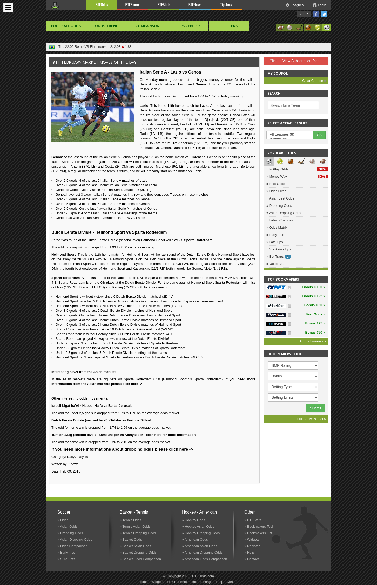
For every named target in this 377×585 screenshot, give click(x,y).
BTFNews (194, 4)
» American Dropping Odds (202, 552)
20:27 (304, 14)
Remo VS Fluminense (91, 47)
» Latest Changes (279, 220)
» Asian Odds (67, 526)
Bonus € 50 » (314, 305)
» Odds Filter (276, 191)
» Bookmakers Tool (258, 526)
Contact (232, 582)
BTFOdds (102, 4)
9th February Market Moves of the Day (95, 62)
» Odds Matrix (276, 227)
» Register (252, 546)
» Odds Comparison (72, 546)
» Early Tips (275, 235)
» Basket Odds (131, 539)
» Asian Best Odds (280, 198)
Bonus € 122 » (313, 296)
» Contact (251, 559)
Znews (73, 464)
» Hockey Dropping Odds (201, 533)
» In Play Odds (297, 169)
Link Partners (177, 582)
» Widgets (251, 539)
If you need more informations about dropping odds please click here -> (122, 449)
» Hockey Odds (193, 520)
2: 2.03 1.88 (120, 47)
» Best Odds (275, 184)
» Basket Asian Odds (135, 546)
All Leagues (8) (292, 134)
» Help (249, 552)
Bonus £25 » (315, 323)
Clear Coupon (314, 81)
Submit (315, 408)
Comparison (148, 25)
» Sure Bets (66, 559)
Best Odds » (315, 314)
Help (219, 582)
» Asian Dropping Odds (283, 213)
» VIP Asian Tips (278, 249)
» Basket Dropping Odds (138, 552)
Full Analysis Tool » (311, 419)
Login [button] (322, 5)
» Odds (62, 520)
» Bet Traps (278, 257)
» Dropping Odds (279, 206)
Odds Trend (107, 25)
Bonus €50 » (315, 332)
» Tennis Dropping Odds (138, 533)
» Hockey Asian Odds (198, 526)
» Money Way (297, 176)
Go (319, 135)
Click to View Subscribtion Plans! (296, 61)
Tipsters (226, 4)
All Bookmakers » (313, 341)
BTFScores (132, 4)
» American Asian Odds (199, 546)
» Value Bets (275, 264)
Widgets (157, 582)
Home (143, 582)
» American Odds (195, 539)
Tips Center (188, 25)
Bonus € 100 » (313, 287)
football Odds (66, 25)
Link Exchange (202, 582)
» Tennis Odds (130, 520)
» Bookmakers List (258, 533)
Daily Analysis (77, 457)
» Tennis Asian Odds (135, 526)
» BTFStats (252, 520)
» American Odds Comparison (204, 559)
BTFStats (164, 4)
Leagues (297, 5)
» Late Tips (274, 242)
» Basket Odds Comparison (140, 559)
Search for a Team (285, 105)
